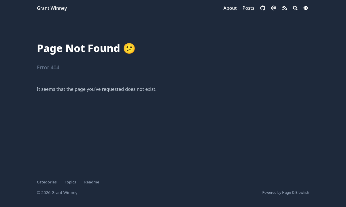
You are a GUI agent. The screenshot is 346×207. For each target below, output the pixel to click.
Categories (47, 182)
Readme (91, 182)
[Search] (295, 8)
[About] (230, 8)
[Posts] (248, 8)
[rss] (284, 8)
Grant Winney (52, 8)
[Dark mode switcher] (305, 8)
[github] (262, 8)
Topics (70, 182)
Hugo (286, 192)
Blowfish (302, 192)
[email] (273, 8)
